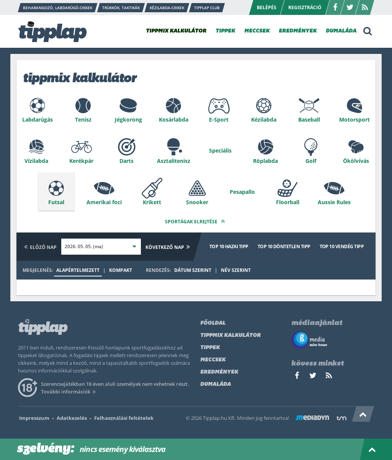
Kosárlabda (173, 119)
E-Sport (219, 119)
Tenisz (83, 119)
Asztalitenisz (173, 160)
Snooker (197, 202)
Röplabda (265, 160)
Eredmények (219, 372)
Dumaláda (215, 384)
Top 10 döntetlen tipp (284, 246)
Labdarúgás (37, 119)
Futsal (56, 202)
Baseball (309, 119)
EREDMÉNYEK (298, 31)
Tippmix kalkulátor (230, 335)
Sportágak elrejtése (196, 221)
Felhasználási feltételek (124, 417)
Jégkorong (128, 119)
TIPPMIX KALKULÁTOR (176, 31)
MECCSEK (257, 31)
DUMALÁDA (341, 31)
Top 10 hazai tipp (228, 246)
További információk (69, 391)
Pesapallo (242, 191)
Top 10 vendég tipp (342, 246)
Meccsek (212, 360)
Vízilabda (36, 160)
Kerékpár (81, 160)
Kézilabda (263, 119)
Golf (310, 160)
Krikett (152, 202)
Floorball (287, 202)
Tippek (210, 348)
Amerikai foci (104, 202)
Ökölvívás (356, 160)
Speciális (220, 150)
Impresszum (34, 417)
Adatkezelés (72, 417)
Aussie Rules (334, 202)
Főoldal (212, 323)
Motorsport (354, 119)
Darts (126, 160)
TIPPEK (225, 31)
